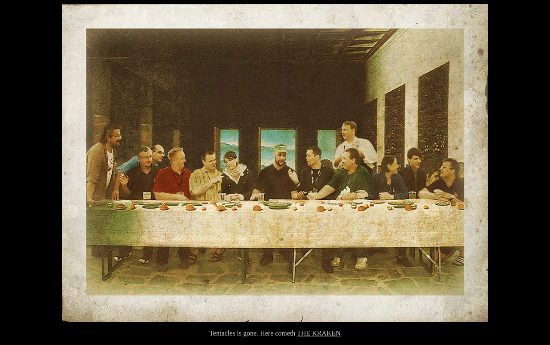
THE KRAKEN (319, 333)
